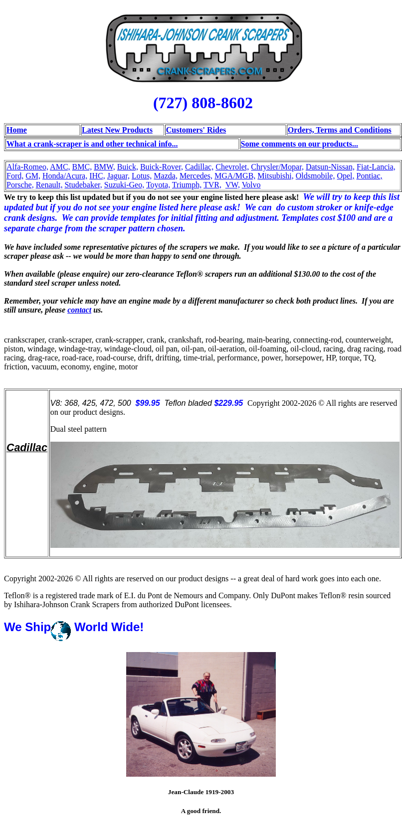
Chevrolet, (232, 167)
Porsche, (20, 184)
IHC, (97, 175)
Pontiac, (370, 175)
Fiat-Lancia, (376, 167)
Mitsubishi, (275, 175)
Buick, (127, 167)
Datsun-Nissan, (330, 167)
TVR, (212, 184)
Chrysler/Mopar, (277, 167)
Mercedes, (196, 175)
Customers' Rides (196, 130)
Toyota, (158, 184)
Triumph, (186, 184)
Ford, (14, 175)
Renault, (49, 184)
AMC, (60, 167)
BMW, (104, 167)
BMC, (82, 167)
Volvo (251, 184)
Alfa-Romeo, (27, 167)
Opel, (345, 175)
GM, (32, 175)
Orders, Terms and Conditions (340, 130)
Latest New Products (117, 130)
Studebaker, (83, 184)
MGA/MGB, (234, 175)
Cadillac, (199, 167)
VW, (232, 184)
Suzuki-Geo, (124, 184)
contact (79, 310)
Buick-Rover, (161, 167)
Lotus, (142, 175)
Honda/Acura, (64, 175)
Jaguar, (118, 175)
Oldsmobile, (315, 175)
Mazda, (166, 175)
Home (16, 130)
